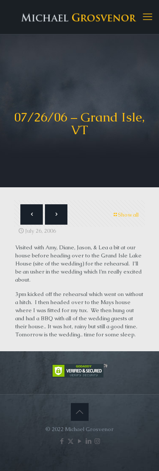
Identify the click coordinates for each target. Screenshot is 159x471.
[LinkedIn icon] (88, 441)
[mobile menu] (147, 17)
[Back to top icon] (80, 412)
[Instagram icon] (97, 441)
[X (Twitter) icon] (70, 441)
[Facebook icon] (62, 441)
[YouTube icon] (79, 441)
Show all (125, 214)
